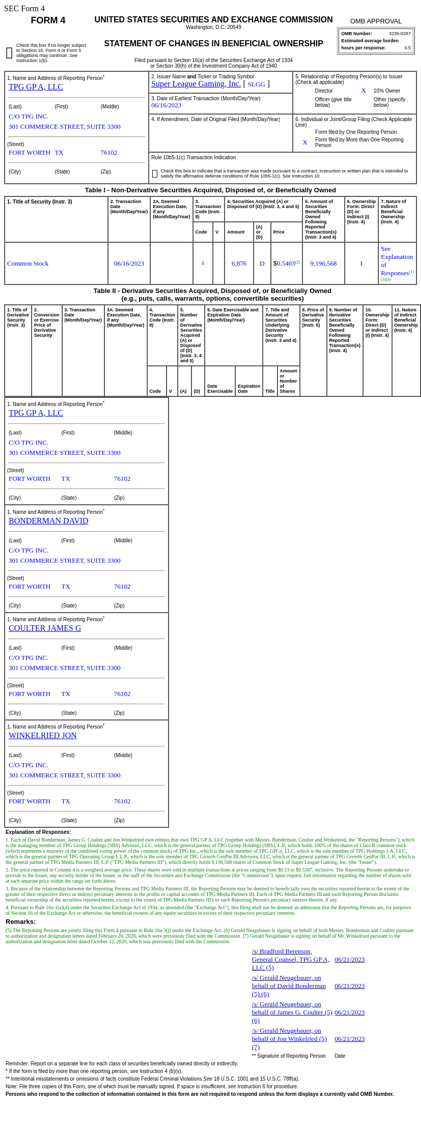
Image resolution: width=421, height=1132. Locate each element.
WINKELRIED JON (43, 735)
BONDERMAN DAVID (49, 520)
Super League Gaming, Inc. (196, 83)
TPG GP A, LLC (36, 86)
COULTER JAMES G (45, 628)
